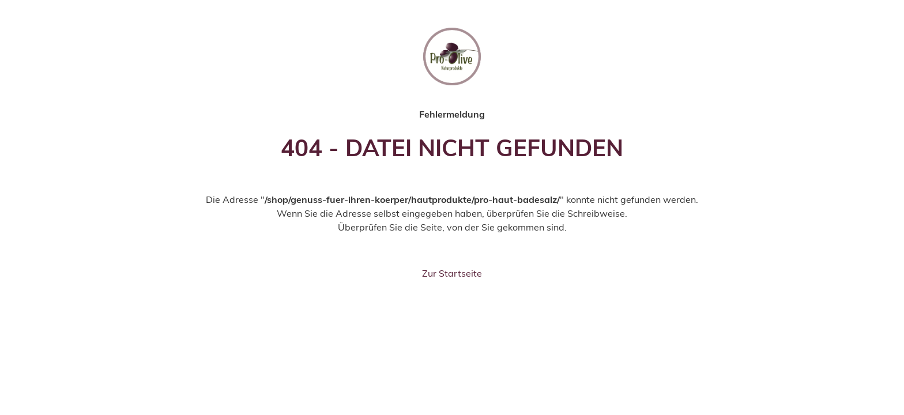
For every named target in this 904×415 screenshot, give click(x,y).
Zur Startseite (452, 273)
